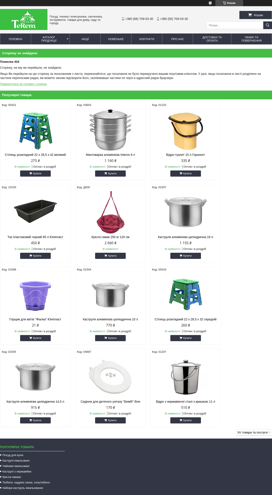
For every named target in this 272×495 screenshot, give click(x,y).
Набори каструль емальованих (22, 409)
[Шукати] (267, 25)
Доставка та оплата (212, 39)
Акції (85, 39)
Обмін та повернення (252, 39)
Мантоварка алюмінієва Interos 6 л (101, 154)
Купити (34, 173)
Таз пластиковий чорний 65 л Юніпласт (239, 154)
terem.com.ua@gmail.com (162, 443)
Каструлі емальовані (16, 381)
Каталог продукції (48, 39)
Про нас (177, 39)
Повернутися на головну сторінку (23, 84)
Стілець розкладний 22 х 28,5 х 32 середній (32, 321)
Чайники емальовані (15, 387)
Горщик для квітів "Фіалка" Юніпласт (171, 237)
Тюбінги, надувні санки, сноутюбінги (26, 403)
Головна (15, 39)
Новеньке (116, 39)
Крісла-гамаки (11, 398)
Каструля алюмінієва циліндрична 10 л (239, 237)
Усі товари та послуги (252, 353)
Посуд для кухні (12, 376)
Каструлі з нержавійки (16, 392)
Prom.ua (156, 483)
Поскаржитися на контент (135, 487)
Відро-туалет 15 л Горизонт (170, 154)
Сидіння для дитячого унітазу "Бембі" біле (171, 319)
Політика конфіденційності (169, 487)
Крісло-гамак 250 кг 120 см (32, 237)
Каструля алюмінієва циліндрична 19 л (101, 237)
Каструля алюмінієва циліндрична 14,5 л (101, 319)
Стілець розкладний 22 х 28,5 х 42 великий (32, 154)
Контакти (146, 39)
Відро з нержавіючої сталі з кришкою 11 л (239, 319)
